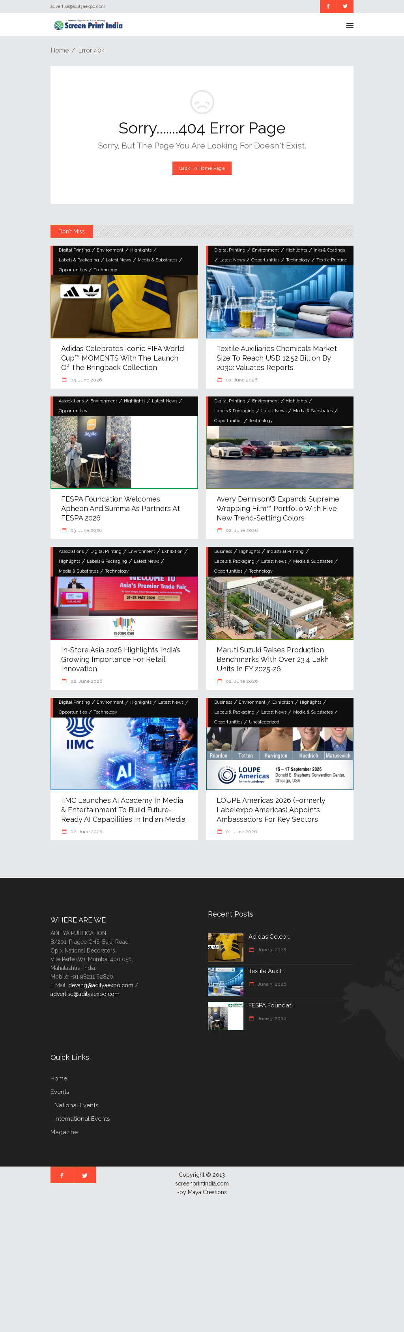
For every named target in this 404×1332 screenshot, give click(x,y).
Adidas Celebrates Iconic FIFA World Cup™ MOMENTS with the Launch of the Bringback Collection (122, 358)
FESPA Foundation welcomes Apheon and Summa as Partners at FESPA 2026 (120, 508)
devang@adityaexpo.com (100, 985)
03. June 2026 (85, 380)
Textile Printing (332, 260)
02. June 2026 (241, 530)
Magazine (64, 1132)
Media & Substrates (157, 260)
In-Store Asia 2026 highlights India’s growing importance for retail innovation (120, 659)
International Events (82, 1118)
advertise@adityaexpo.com (85, 994)
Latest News (118, 260)
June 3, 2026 (271, 950)
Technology (105, 269)
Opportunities (73, 269)
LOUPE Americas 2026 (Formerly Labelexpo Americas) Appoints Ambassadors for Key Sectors (271, 809)
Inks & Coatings (329, 250)
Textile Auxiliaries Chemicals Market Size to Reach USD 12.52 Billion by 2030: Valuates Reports (277, 358)
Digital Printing (74, 250)
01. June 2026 (240, 831)
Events (59, 1091)
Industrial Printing (285, 551)
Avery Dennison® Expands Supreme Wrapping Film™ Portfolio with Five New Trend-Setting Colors (278, 508)
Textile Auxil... (267, 971)
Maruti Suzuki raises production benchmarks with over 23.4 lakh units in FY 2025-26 (273, 659)
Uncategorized (264, 722)
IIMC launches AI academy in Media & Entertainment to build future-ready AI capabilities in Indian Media (123, 809)
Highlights (141, 250)
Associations (71, 401)
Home (59, 50)
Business (223, 551)
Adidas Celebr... (270, 936)
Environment (110, 250)
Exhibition (172, 551)
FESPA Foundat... (272, 1005)
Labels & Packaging (79, 260)
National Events (76, 1105)
